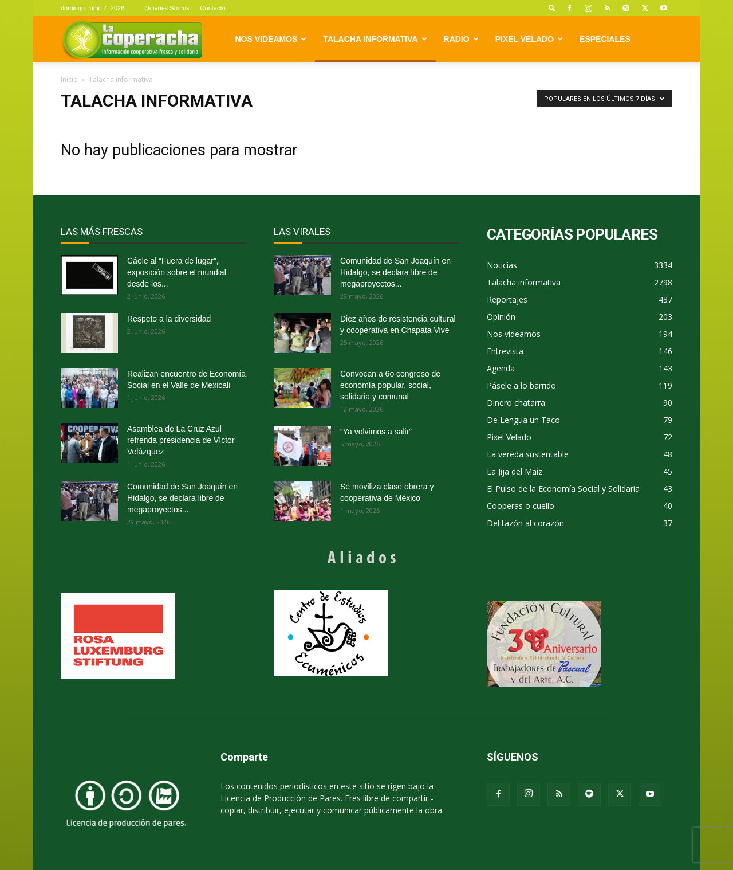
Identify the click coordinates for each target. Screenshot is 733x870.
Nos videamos (271, 39)
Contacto (213, 8)
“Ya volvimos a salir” (376, 431)
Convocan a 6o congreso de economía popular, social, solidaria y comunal (390, 385)
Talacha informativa (375, 39)
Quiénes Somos (166, 8)
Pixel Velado (529, 39)
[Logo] (132, 39)
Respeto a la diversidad (169, 318)
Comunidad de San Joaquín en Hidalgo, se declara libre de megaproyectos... (182, 498)
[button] (552, 7)
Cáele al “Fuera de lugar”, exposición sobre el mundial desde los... (176, 272)
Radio (461, 39)
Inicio (69, 79)
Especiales (605, 39)
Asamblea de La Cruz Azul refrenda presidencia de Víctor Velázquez (181, 440)
